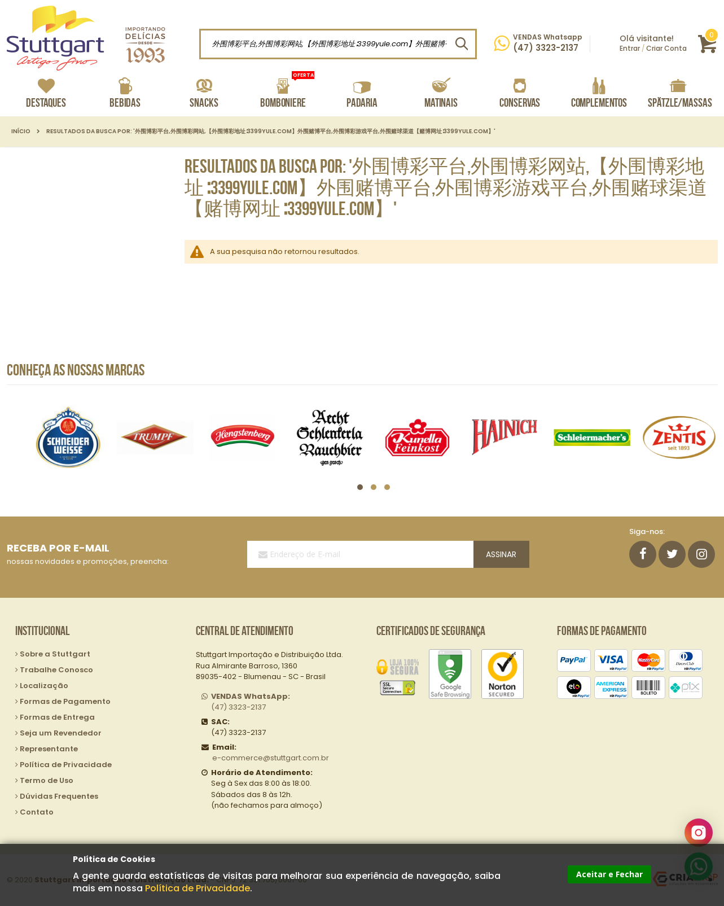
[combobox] (338, 44)
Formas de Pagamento (65, 701)
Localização (44, 685)
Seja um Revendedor (61, 733)
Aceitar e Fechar (609, 874)
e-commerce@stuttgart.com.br (270, 757)
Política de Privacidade (197, 888)
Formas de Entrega (57, 717)
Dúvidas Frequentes (59, 796)
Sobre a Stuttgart (55, 654)
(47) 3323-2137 (250, 702)
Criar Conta (666, 48)
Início (20, 131)
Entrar (630, 48)
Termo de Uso (46, 780)
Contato (37, 812)
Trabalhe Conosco (56, 669)
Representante (49, 748)
